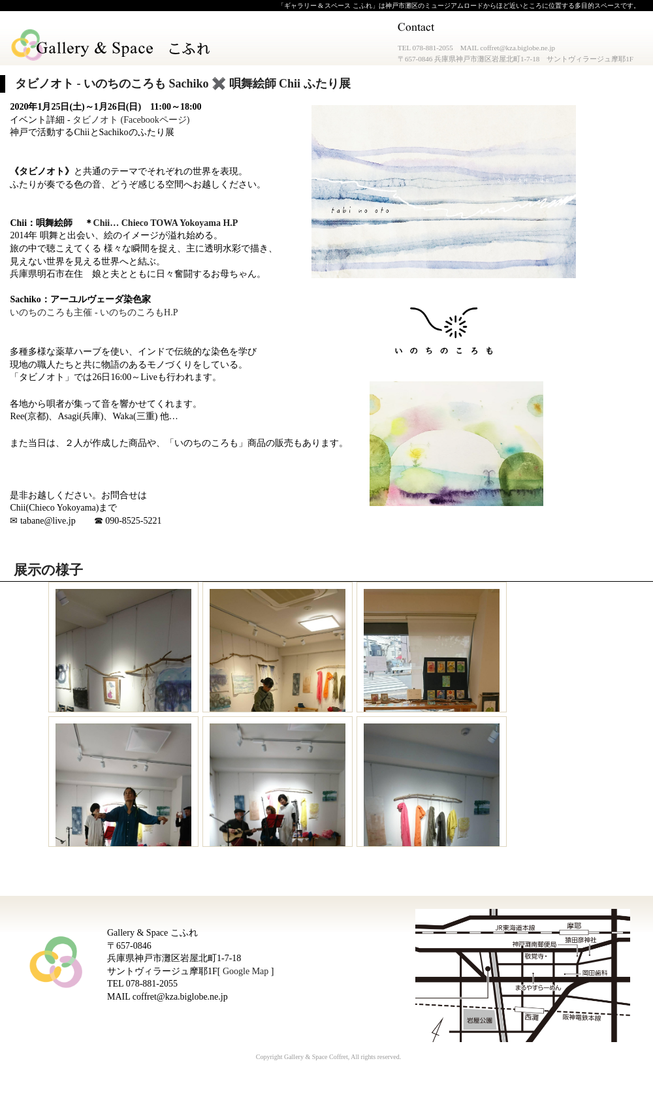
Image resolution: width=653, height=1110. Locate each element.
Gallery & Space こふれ (112, 45)
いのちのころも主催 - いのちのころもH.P (94, 312)
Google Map (245, 971)
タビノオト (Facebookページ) (130, 120)
